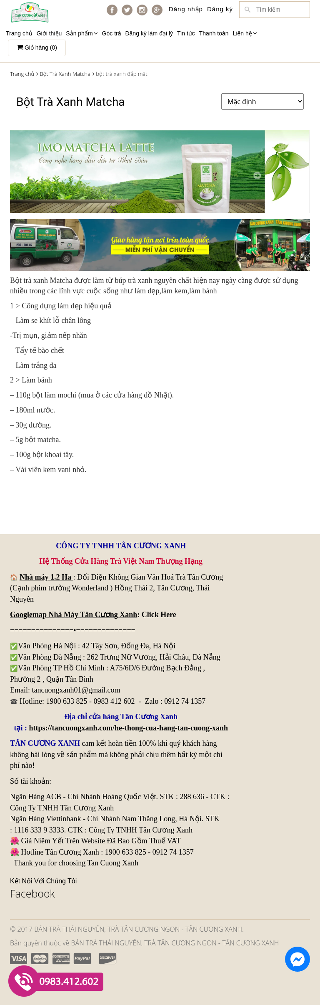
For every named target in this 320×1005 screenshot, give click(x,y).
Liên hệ (245, 33)
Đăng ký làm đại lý (149, 33)
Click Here (159, 614)
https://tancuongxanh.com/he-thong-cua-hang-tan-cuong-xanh (128, 728)
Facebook (32, 893)
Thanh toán (214, 33)
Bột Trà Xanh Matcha (65, 74)
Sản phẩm (82, 33)
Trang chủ (19, 33)
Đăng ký (220, 8)
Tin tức (186, 33)
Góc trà (111, 33)
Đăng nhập (186, 8)
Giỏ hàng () (37, 47)
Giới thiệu (49, 33)
